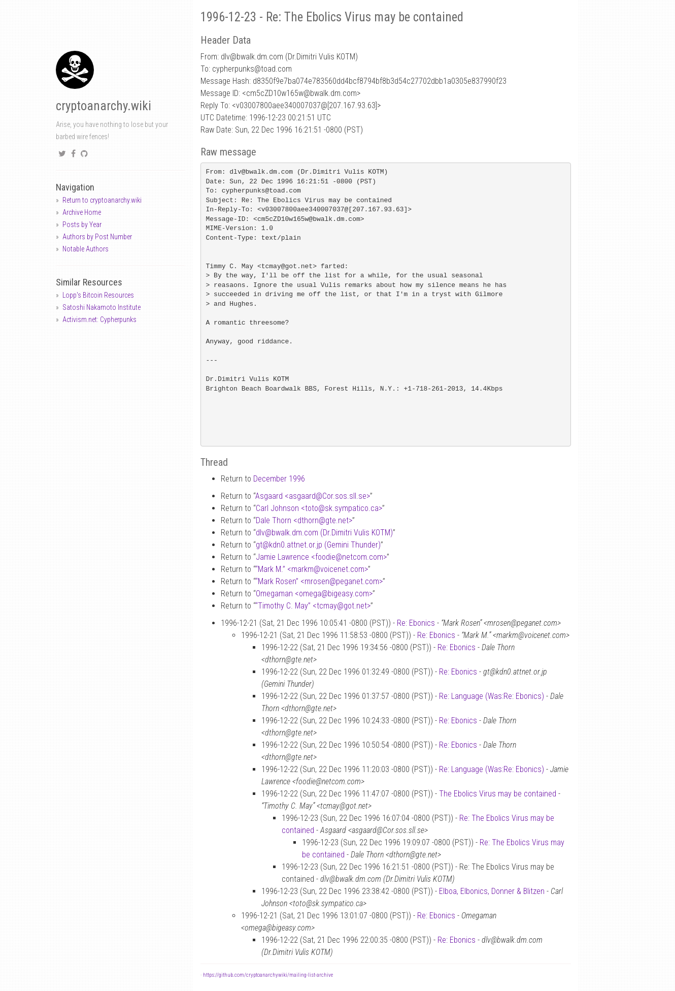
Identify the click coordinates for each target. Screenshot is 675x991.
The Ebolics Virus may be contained (497, 793)
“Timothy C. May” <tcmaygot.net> (312, 606)
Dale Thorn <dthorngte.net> (304, 520)
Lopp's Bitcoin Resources (98, 295)
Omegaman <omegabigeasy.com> (314, 593)
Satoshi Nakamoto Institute (101, 307)
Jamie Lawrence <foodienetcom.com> (321, 557)
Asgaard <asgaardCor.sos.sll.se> (312, 496)
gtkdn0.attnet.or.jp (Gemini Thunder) (318, 545)
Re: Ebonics (416, 623)
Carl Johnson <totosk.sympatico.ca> (319, 508)
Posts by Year (82, 224)
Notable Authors (85, 249)
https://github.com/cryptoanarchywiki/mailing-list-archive (268, 975)
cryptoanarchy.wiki (103, 106)
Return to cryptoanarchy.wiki (102, 200)
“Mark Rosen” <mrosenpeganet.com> (319, 581)
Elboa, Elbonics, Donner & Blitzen (492, 891)
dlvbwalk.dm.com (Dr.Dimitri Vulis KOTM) (324, 532)
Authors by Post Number (97, 237)
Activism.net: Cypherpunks (99, 319)
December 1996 (279, 479)
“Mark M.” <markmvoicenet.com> (311, 569)
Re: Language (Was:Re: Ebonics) (491, 696)
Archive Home (81, 212)
